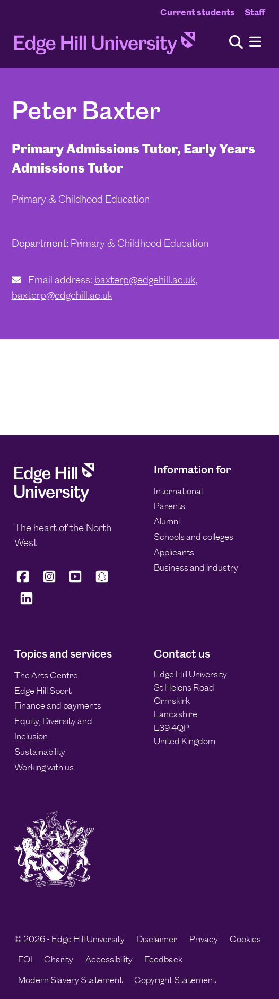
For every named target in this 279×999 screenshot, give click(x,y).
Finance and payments (57, 705)
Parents (169, 506)
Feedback (163, 959)
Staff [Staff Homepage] (255, 12)
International (178, 491)
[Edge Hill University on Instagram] (49, 581)
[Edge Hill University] (54, 498)
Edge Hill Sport (43, 690)
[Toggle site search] (236, 42)
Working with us (44, 767)
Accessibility (109, 959)
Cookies (245, 939)
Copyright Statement (175, 980)
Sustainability (39, 751)
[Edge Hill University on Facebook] (24, 581)
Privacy (203, 939)
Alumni (167, 521)
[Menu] (255, 42)
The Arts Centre (46, 675)
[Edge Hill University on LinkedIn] (26, 602)
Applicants (174, 552)
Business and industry (196, 567)
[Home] (104, 46)
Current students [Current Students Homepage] (197, 12)
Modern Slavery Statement (70, 980)
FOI (25, 959)
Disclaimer (156, 939)
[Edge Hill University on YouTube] (75, 581)
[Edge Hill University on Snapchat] (102, 581)
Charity (58, 959)
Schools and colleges (193, 536)
